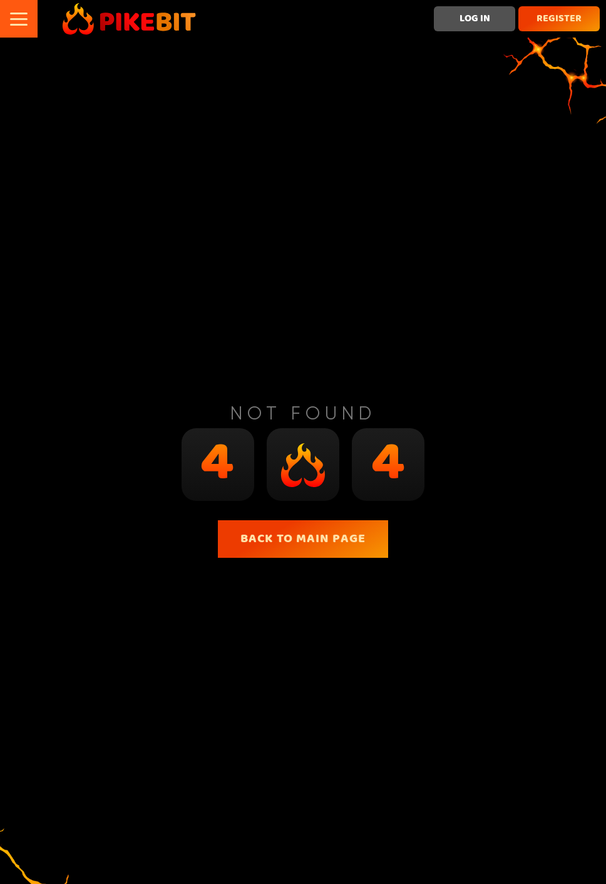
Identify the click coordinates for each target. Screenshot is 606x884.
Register (559, 19)
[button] (19, 19)
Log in (475, 19)
